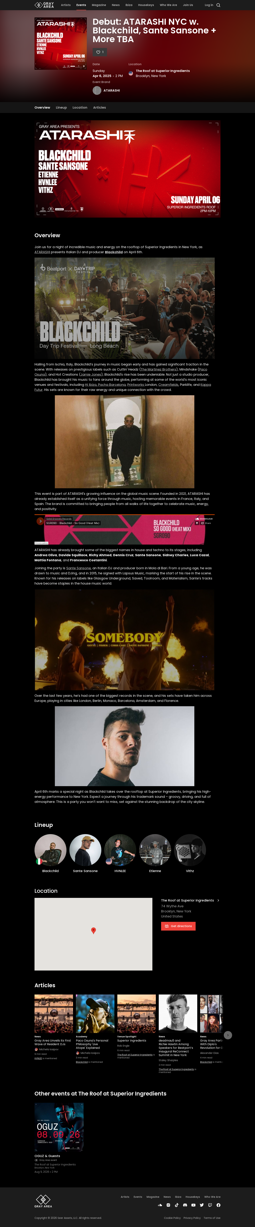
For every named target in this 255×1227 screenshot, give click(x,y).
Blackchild (82, 1062)
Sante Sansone (78, 568)
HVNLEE (38, 1058)
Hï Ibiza (90, 384)
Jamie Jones (90, 374)
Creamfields (168, 384)
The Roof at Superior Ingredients (163, 70)
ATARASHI (112, 90)
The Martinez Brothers (158, 369)
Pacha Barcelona (111, 384)
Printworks (136, 384)
